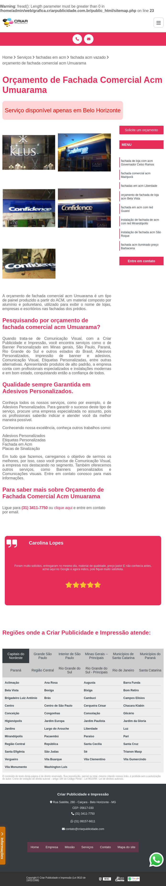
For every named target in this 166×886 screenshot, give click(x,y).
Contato (105, 847)
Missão (70, 847)
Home (35, 847)
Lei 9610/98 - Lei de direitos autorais (103, 779)
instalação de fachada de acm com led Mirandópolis (140, 222)
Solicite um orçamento (141, 130)
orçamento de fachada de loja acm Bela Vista (140, 197)
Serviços (87, 847)
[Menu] (158, 22)
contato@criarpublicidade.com (83, 829)
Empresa (52, 847)
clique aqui (63, 508)
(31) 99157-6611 (83, 822)
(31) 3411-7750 (35, 508)
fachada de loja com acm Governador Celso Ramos (137, 163)
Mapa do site (126, 847)
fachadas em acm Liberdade (139, 186)
